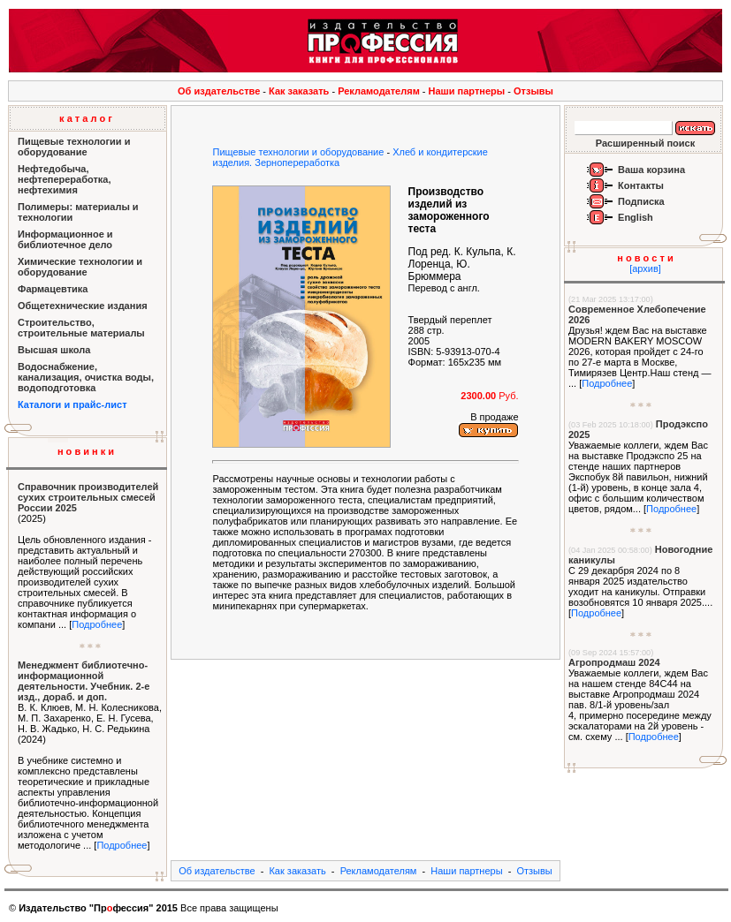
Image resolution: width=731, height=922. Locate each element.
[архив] (645, 268)
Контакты (641, 185)
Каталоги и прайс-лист (72, 404)
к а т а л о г (85, 118)
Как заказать (299, 91)
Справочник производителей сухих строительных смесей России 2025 (88, 497)
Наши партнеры (467, 91)
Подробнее (97, 624)
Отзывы (533, 91)
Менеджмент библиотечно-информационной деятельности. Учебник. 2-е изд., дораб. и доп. (83, 681)
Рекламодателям (379, 91)
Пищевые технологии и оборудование (298, 152)
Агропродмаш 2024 (614, 662)
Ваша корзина (651, 169)
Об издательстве (219, 91)
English (635, 217)
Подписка (641, 201)
